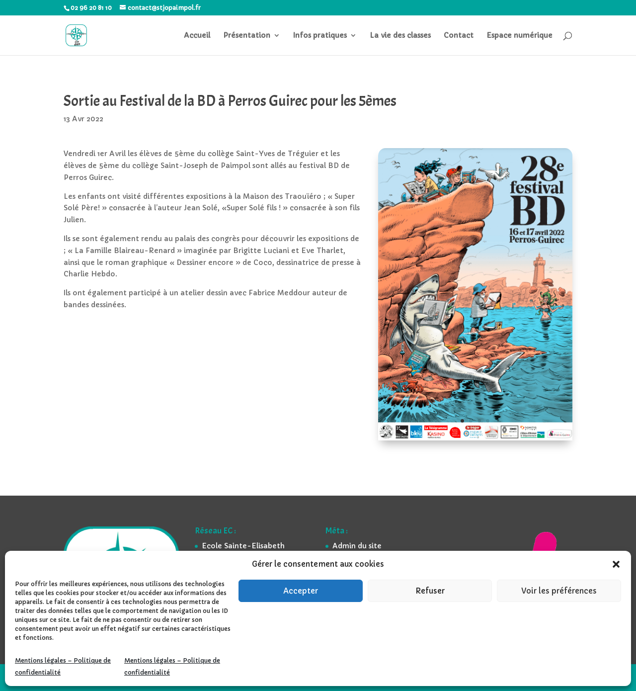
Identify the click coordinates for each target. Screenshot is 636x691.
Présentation (246, 36)
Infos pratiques (320, 36)
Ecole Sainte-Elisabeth (243, 545)
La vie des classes (400, 36)
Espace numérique (519, 36)
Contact (459, 36)
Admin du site (357, 545)
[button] (616, 564)
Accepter (300, 591)
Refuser (430, 591)
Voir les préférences (559, 591)
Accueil (197, 36)
